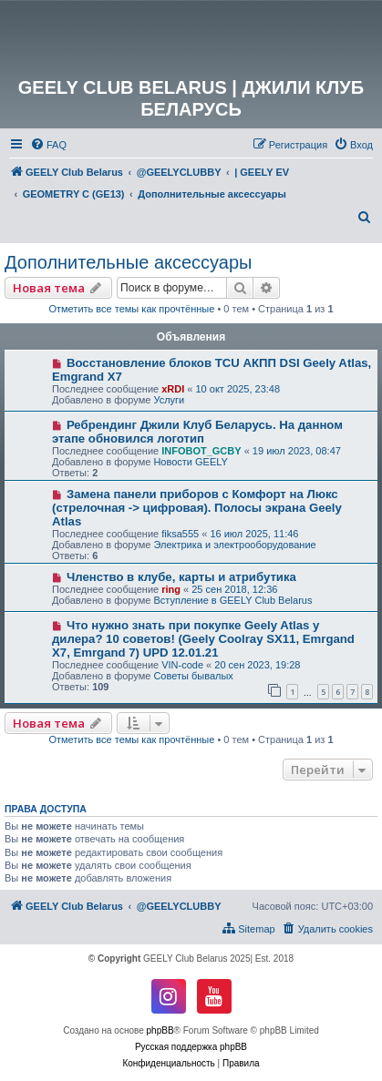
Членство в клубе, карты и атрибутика (181, 577)
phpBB (160, 1030)
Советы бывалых (192, 675)
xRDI (172, 388)
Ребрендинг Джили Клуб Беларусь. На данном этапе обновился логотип (197, 431)
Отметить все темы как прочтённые (131, 308)
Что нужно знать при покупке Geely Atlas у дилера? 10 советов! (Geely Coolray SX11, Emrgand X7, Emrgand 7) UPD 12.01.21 (203, 638)
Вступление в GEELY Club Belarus (232, 600)
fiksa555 (180, 533)
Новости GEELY (190, 461)
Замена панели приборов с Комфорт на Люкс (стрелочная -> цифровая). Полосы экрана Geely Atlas (197, 507)
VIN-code (182, 664)
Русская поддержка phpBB (191, 1047)
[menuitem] (48, 145)
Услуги (168, 399)
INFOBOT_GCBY (201, 450)
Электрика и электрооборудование (234, 544)
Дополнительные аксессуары (129, 262)
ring (171, 589)
